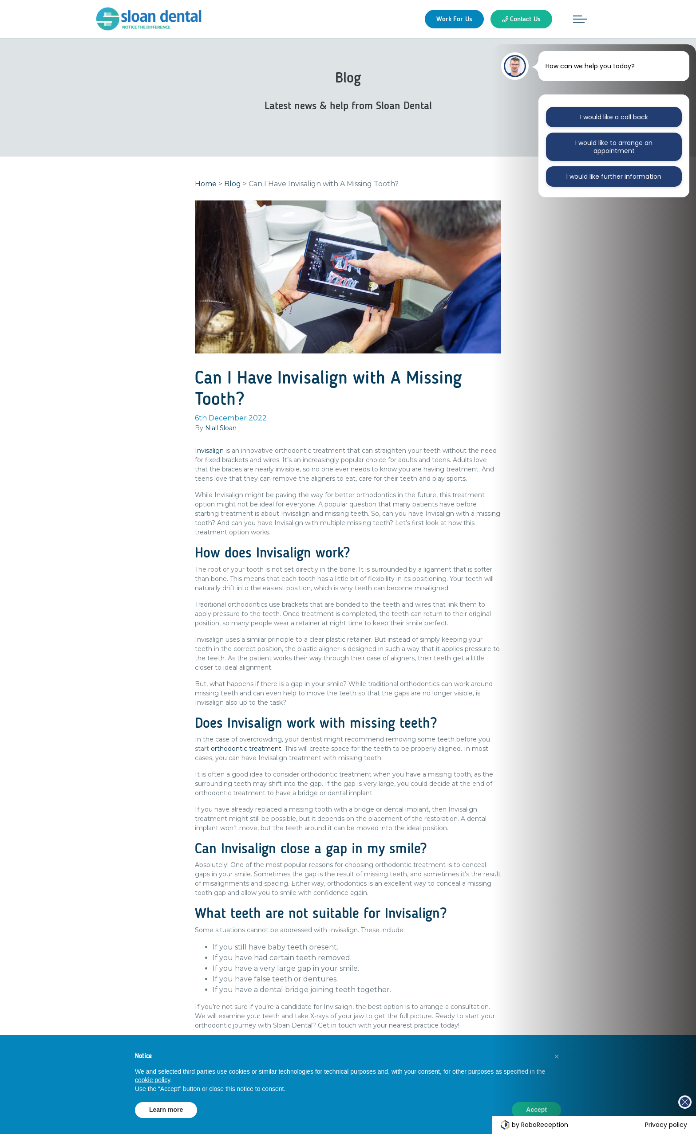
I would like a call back (614, 117)
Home (206, 184)
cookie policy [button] (152, 1079)
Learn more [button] (166, 1109)
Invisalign (209, 451)
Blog (232, 184)
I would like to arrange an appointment (613, 146)
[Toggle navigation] (580, 19)
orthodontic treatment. (247, 749)
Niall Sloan (221, 428)
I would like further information (613, 176)
